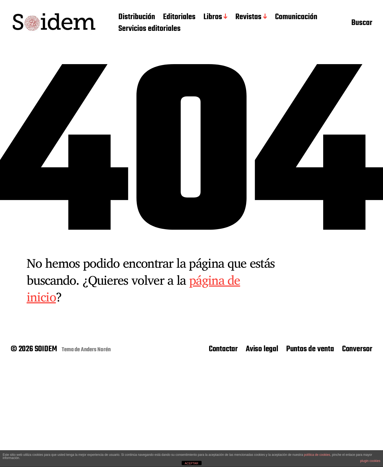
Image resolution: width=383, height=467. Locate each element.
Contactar (223, 349)
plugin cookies (370, 461)
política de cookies (317, 455)
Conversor (357, 349)
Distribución (136, 17)
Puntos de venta (310, 349)
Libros (212, 17)
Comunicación (296, 17)
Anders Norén (96, 349)
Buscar (361, 23)
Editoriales (179, 17)
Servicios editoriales (149, 29)
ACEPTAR (191, 463)
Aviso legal (262, 349)
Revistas (248, 17)
